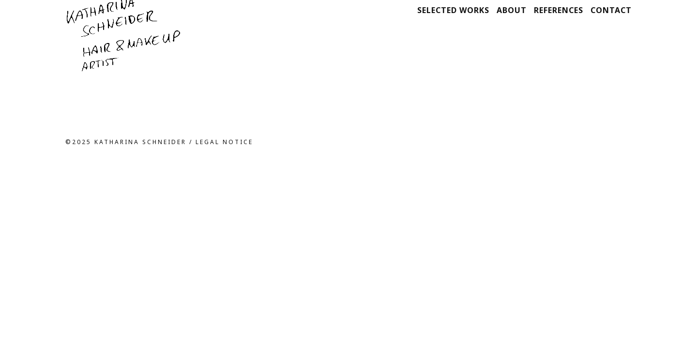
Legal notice (224, 142)
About (512, 10)
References (558, 10)
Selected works (453, 10)
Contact (611, 10)
